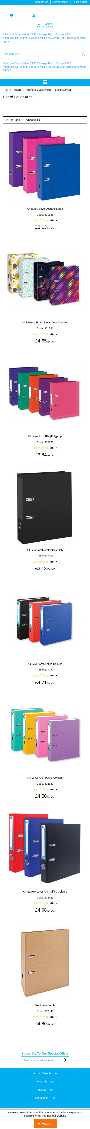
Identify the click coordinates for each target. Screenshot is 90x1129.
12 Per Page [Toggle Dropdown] (13, 119)
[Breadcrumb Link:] (16, 90)
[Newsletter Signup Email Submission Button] (65, 1060)
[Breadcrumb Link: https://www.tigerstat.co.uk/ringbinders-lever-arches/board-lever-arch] (63, 90)
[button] (45, 220)
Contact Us (41, 1)
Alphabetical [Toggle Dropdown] (33, 119)
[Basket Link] (45, 25)
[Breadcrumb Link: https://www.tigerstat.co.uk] (5, 90)
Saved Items (60, 1)
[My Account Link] (33, 16)
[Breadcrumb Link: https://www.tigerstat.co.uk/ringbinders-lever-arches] (38, 90)
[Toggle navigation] (45, 82)
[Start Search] (83, 54)
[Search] (41, 54)
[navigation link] (11, 16)
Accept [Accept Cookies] (44, 1124)
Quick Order (80, 1)
